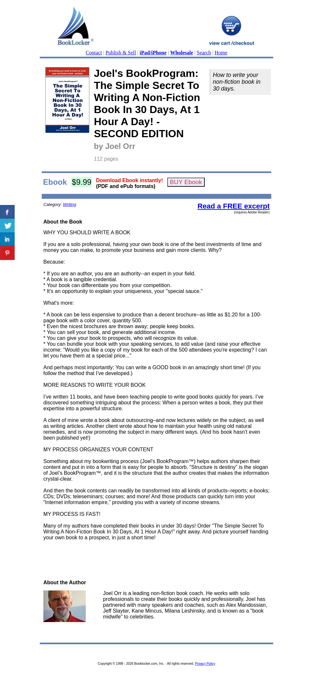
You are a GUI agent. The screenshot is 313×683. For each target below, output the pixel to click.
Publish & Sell (121, 52)
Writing (69, 204)
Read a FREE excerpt (234, 206)
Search (204, 52)
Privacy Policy (205, 663)
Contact (94, 52)
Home (221, 52)
